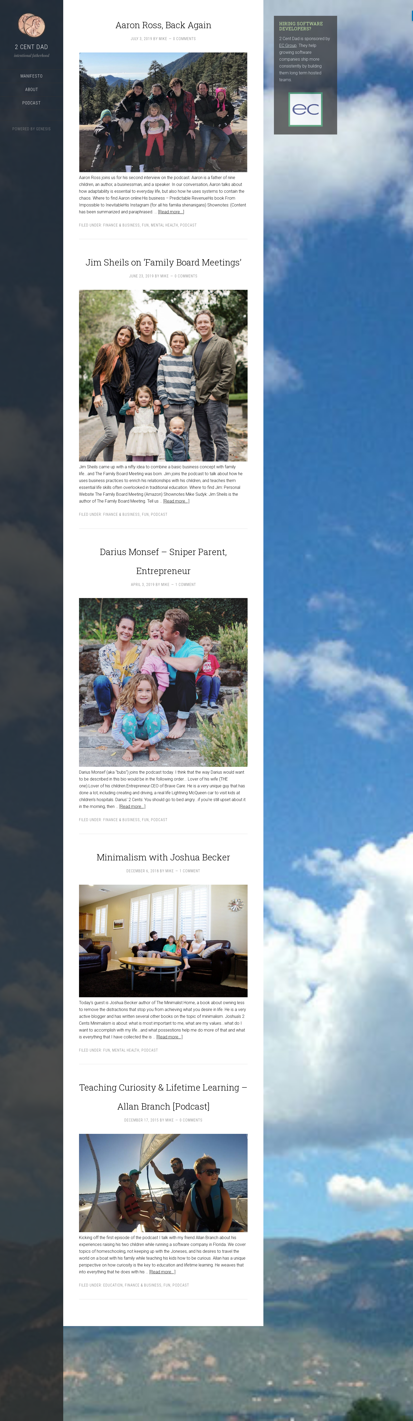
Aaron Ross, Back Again (163, 31)
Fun (145, 244)
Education (113, 1380)
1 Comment (185, 641)
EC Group (288, 45)
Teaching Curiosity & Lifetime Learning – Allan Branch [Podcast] (163, 1179)
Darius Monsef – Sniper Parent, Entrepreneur (163, 605)
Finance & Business (121, 244)
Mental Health (164, 244)
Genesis (43, 129)
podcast (188, 244)
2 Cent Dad (31, 47)
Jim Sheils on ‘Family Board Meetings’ (163, 288)
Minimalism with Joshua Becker (163, 921)
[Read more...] (171, 230)
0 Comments (184, 58)
